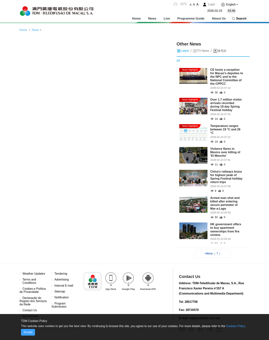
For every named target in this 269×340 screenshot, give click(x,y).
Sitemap (59, 291)
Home (136, 18)
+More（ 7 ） (213, 253)
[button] (229, 4)
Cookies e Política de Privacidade (33, 291)
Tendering (60, 273)
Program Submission (59, 305)
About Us (219, 18)
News (152, 18)
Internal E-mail (63, 285)
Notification (61, 297)
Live (167, 18)
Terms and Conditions (29, 281)
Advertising (61, 279)
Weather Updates (33, 273)
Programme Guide (190, 18)
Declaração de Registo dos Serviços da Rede (33, 301)
